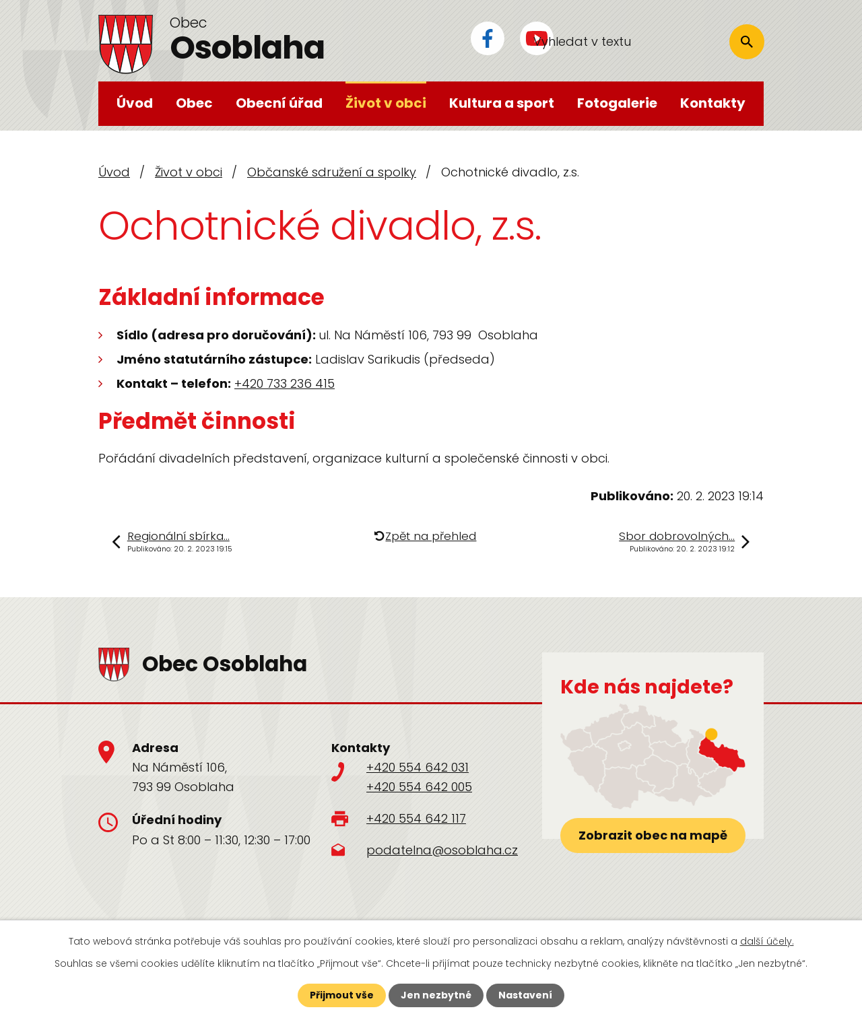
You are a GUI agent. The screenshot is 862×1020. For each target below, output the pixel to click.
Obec (194, 103)
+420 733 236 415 (284, 383)
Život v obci (385, 103)
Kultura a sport (501, 103)
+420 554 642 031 (417, 767)
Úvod (135, 103)
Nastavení (525, 995)
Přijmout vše (342, 995)
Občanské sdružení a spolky (331, 172)
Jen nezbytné (436, 995)
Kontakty (712, 103)
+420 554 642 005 (419, 786)
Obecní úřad (279, 103)
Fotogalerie (617, 103)
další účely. (767, 941)
